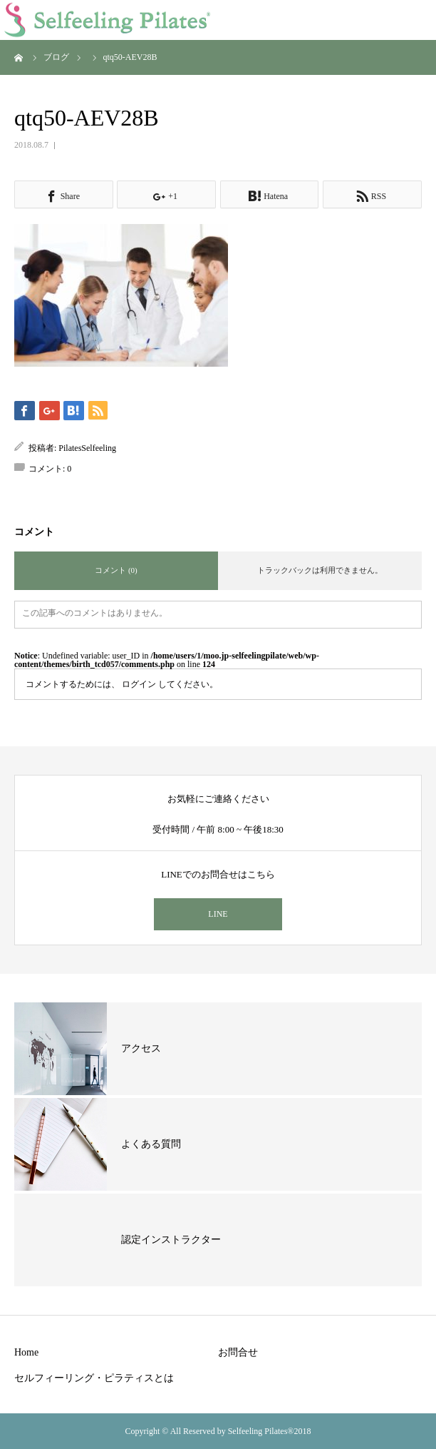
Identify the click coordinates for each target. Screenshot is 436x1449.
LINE (217, 914)
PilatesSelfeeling (87, 448)
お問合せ (238, 1352)
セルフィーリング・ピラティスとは (94, 1378)
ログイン (139, 684)
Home (26, 1352)
